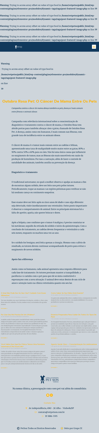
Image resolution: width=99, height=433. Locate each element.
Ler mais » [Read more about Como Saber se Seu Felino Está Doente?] (54, 306)
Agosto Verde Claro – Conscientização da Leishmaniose (74, 344)
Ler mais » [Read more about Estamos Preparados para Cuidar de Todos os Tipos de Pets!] (54, 338)
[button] (94, 47)
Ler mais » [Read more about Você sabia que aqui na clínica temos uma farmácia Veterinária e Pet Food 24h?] (4, 367)
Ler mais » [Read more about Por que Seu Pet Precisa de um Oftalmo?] (4, 338)
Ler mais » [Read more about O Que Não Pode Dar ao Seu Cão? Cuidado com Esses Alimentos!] (4, 308)
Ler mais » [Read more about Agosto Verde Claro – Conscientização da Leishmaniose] (54, 367)
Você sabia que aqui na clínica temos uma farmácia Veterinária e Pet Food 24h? (23, 345)
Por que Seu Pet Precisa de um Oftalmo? (18, 315)
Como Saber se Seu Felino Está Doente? (67, 293)
